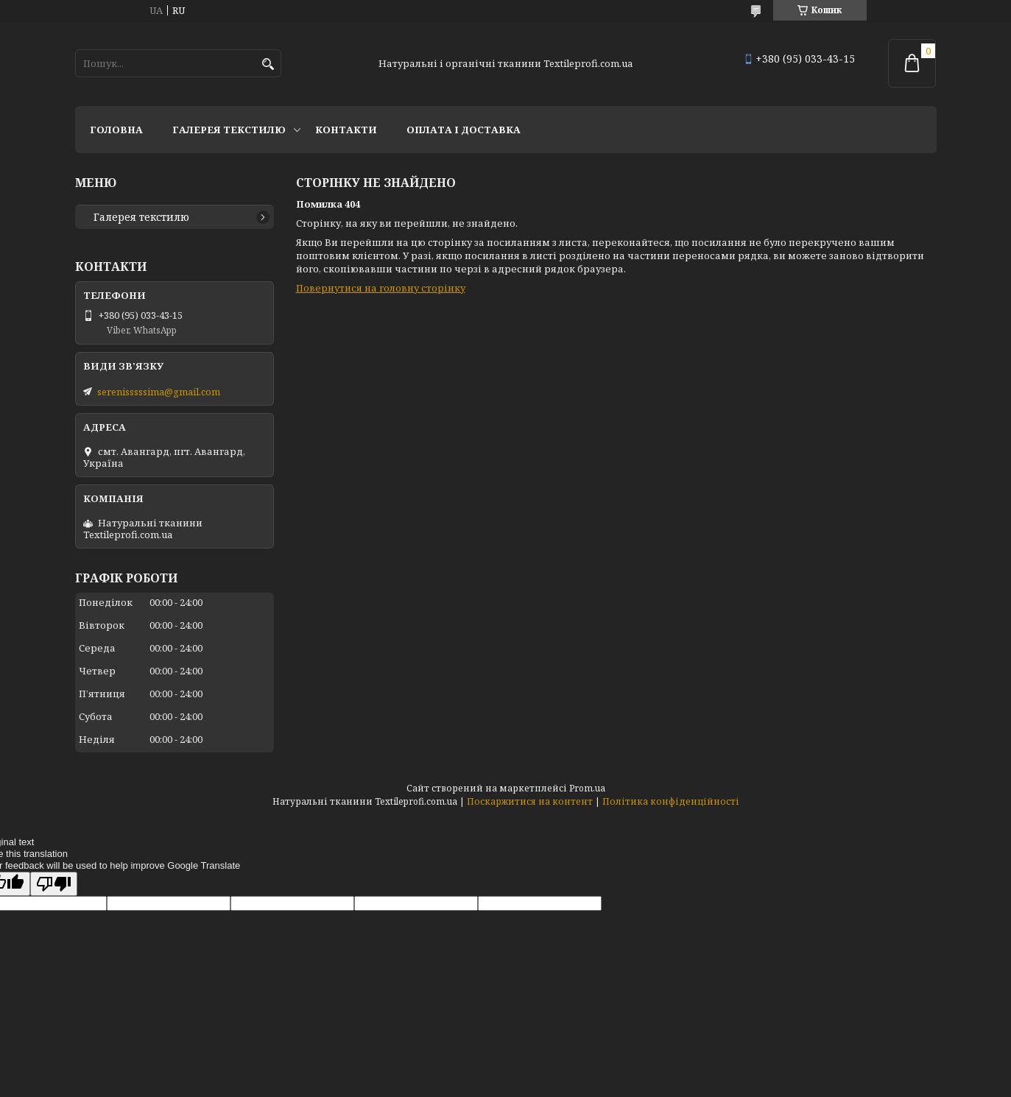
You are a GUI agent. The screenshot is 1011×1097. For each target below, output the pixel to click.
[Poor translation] (53, 884)
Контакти (346, 129)
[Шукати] (268, 64)
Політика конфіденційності (670, 801)
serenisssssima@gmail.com (158, 392)
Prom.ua (587, 788)
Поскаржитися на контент (530, 801)
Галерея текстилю (229, 129)
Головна (116, 129)
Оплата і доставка (463, 129)
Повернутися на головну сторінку (380, 287)
